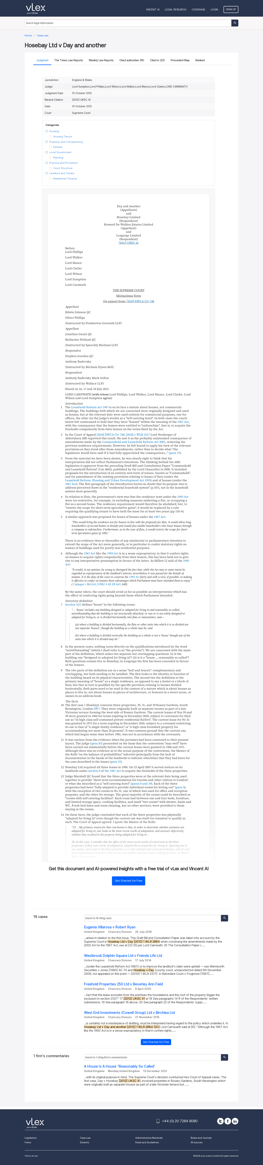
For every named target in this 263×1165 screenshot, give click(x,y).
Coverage (198, 9)
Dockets (84, 1142)
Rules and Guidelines (147, 1142)
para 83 (96, 743)
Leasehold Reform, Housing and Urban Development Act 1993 (108, 480)
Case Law (85, 1137)
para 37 (116, 762)
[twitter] (220, 1121)
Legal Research (175, 9)
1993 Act (182, 497)
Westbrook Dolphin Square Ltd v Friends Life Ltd (123, 956)
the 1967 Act (112, 771)
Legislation (31, 1137)
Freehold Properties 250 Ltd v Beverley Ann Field (123, 984)
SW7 (97, 709)
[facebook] (227, 1121)
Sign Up (231, 9)
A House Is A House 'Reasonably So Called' (119, 1066)
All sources (196, 1142)
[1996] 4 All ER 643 (108, 584)
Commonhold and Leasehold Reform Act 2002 (133, 442)
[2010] (138, 434)
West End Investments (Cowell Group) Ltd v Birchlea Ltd (129, 1013)
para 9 (180, 787)
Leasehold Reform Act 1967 (89, 407)
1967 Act (183, 422)
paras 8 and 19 (141, 783)
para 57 (175, 453)
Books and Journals (201, 1137)
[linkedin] (235, 1121)
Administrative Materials (149, 1137)
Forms (28, 1142)
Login (214, 9)
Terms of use (31, 1156)
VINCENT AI (152, 9)
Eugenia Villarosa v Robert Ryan (110, 927)
